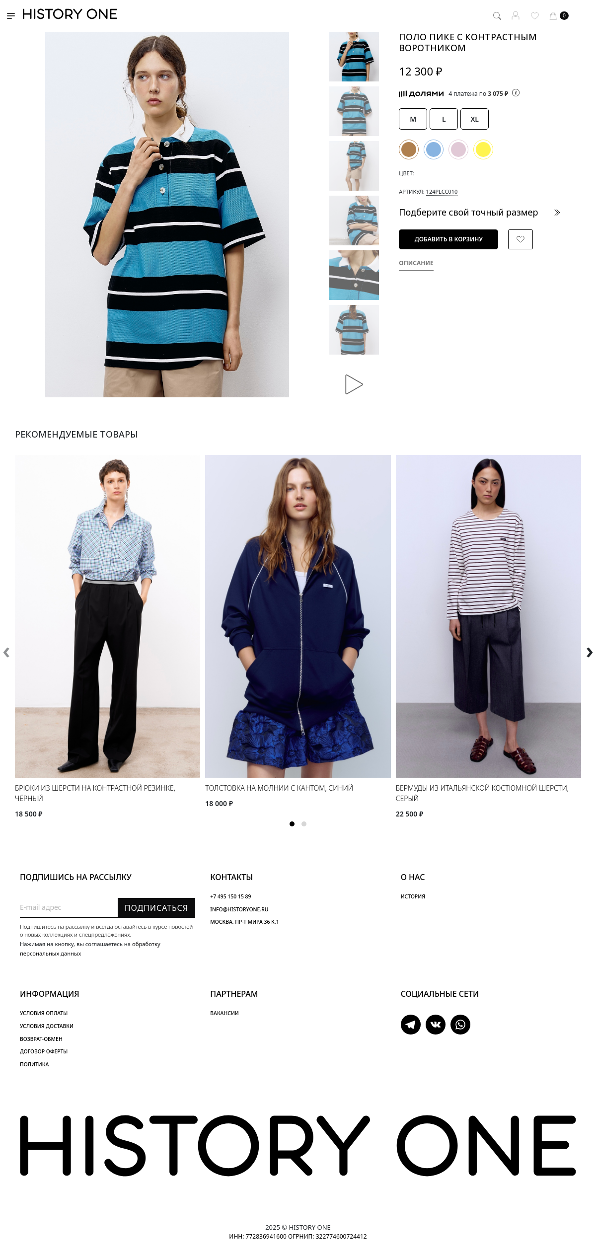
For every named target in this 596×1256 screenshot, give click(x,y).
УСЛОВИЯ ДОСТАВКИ (47, 1026)
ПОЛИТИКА (34, 1064)
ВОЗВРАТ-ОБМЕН (41, 1038)
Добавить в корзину (449, 239)
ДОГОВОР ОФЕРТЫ (44, 1051)
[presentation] (6, 650)
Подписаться (156, 907)
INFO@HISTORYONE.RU (239, 909)
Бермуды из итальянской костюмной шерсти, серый (482, 793)
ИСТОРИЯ (413, 896)
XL (474, 119)
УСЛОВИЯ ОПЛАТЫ (44, 1013)
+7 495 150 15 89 (230, 896)
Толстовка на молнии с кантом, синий (279, 788)
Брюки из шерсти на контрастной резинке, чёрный (95, 793)
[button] (292, 824)
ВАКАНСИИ (224, 1013)
